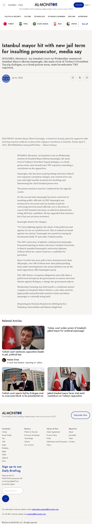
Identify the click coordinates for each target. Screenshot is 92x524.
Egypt (4, 451)
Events (20, 5)
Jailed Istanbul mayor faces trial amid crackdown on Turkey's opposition (66, 395)
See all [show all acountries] (85, 24)
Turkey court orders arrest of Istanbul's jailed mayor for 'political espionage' (67, 329)
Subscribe (79, 5)
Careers (72, 441)
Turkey (4, 432)
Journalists (72, 435)
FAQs (49, 438)
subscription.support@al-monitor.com (45, 509)
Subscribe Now (80, 415)
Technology (39, 16)
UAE (3, 441)
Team (71, 438)
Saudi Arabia (7, 435)
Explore (71, 16)
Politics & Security (13, 16)
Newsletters (12, 5)
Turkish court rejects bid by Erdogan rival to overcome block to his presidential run (22, 395)
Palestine (5, 448)
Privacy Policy (52, 435)
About (71, 432)
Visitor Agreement (53, 432)
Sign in (87, 5)
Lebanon (5, 458)
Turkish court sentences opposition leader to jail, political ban (23, 353)
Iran (3, 438)
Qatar (4, 454)
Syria (4, 461)
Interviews (82, 16)
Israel (4, 445)
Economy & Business (56, 16)
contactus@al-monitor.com (36, 514)
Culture (27, 16)
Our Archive (28, 445)
